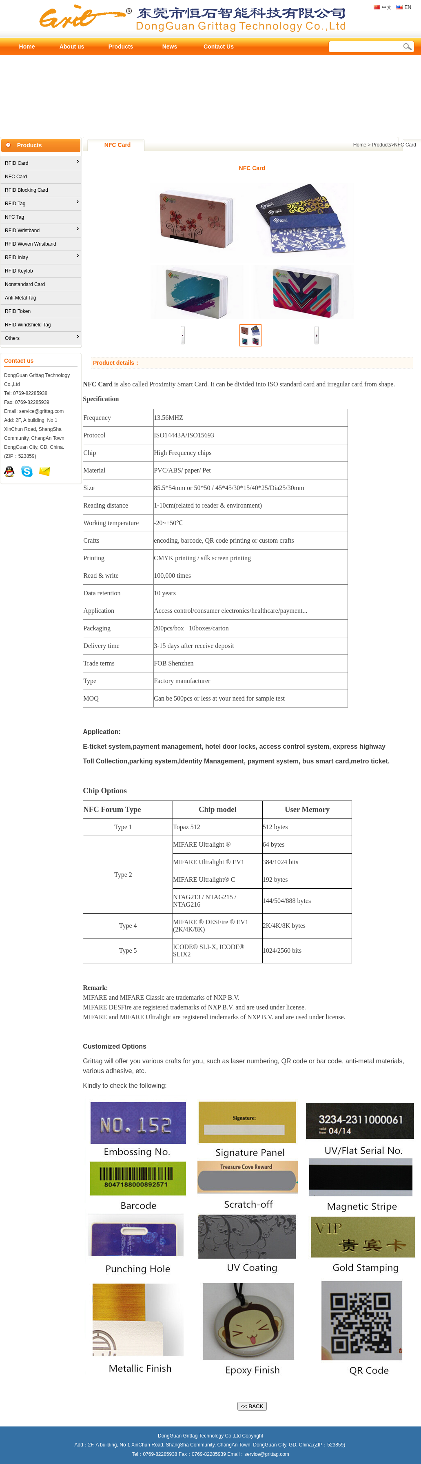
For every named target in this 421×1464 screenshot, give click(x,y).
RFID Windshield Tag (28, 325)
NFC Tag (14, 217)
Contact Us (219, 46)
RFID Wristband (22, 230)
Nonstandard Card (25, 284)
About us (72, 46)
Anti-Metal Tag (20, 298)
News (169, 46)
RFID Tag (15, 203)
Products (121, 46)
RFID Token (18, 311)
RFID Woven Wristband (30, 244)
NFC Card (16, 177)
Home (27, 46)
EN (407, 7)
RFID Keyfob (19, 271)
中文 (387, 7)
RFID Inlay (16, 257)
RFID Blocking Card (26, 190)
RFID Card (16, 163)
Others (12, 338)
